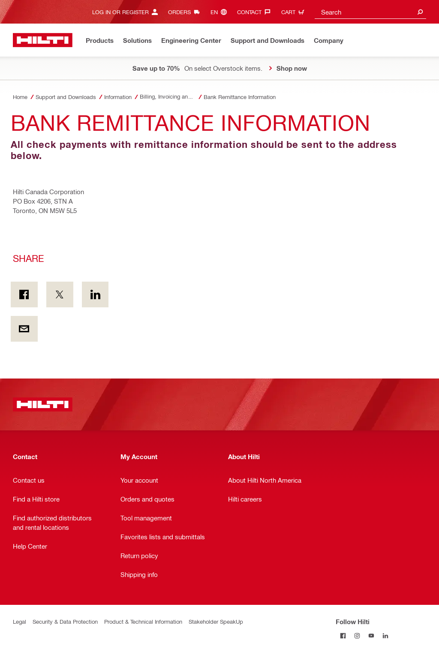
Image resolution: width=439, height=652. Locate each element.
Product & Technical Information (143, 621)
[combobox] (370, 12)
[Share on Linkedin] (95, 294)
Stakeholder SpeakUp (216, 621)
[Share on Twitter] (59, 294)
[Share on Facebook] (24, 294)
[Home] (42, 40)
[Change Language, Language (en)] (220, 12)
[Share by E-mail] (24, 329)
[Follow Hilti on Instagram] (357, 635)
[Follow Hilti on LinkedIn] (385, 635)
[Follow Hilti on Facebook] (343, 635)
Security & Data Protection (65, 621)
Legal (19, 621)
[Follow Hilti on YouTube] (371, 635)
